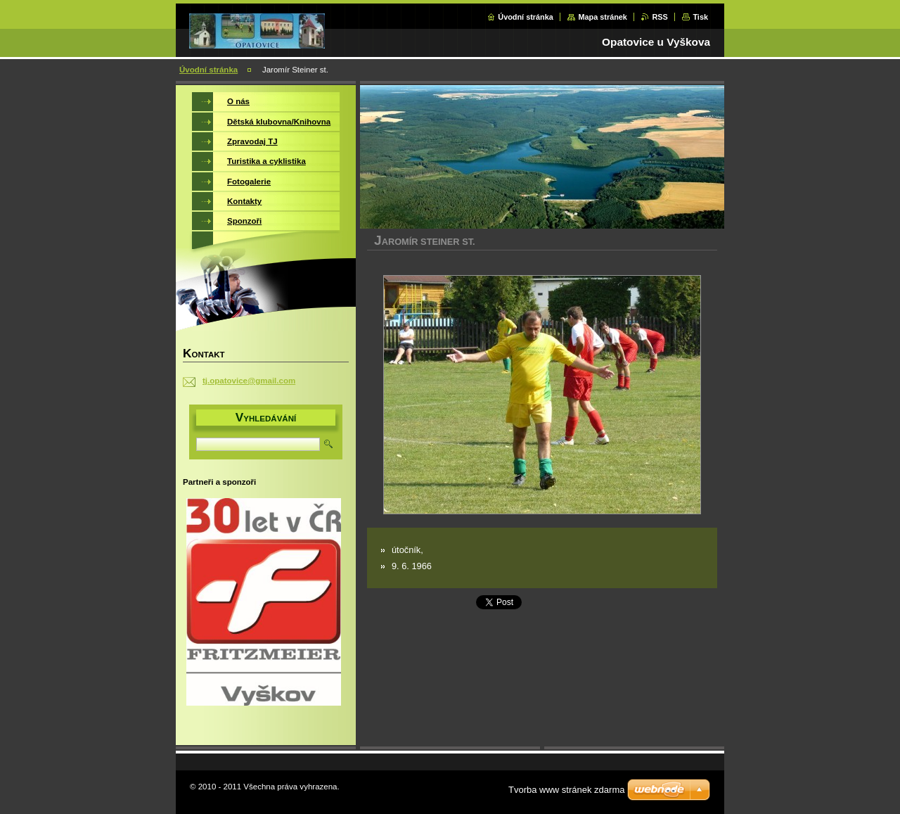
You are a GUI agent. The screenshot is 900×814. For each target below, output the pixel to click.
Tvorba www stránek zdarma (566, 789)
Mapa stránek (602, 17)
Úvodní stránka (525, 17)
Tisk (700, 17)
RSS (659, 17)
